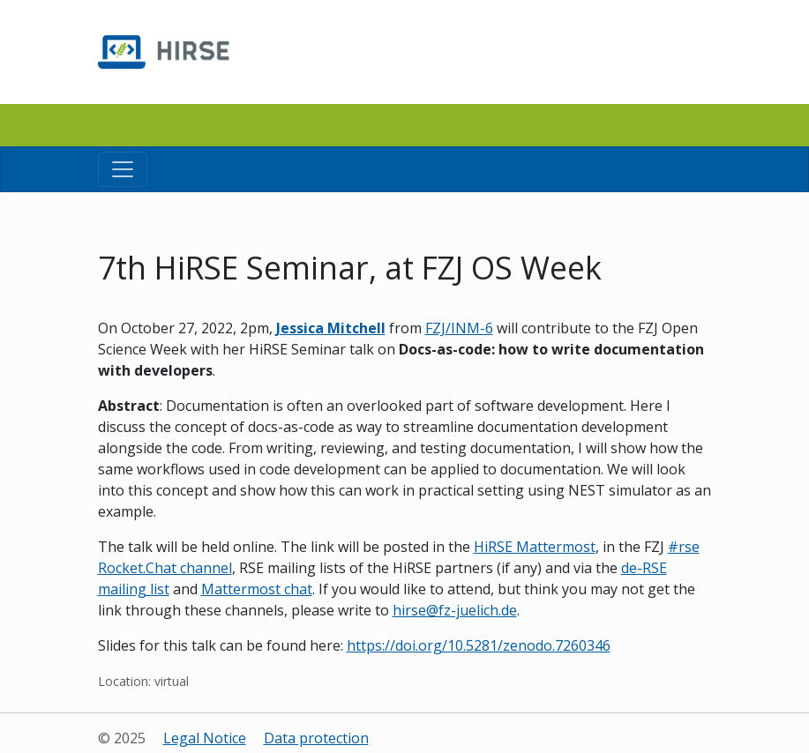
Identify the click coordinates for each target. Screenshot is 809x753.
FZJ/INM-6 (459, 328)
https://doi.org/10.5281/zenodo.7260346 (478, 645)
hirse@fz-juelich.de (455, 610)
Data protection (316, 738)
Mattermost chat (256, 589)
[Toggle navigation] (122, 169)
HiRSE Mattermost (535, 546)
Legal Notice (204, 738)
